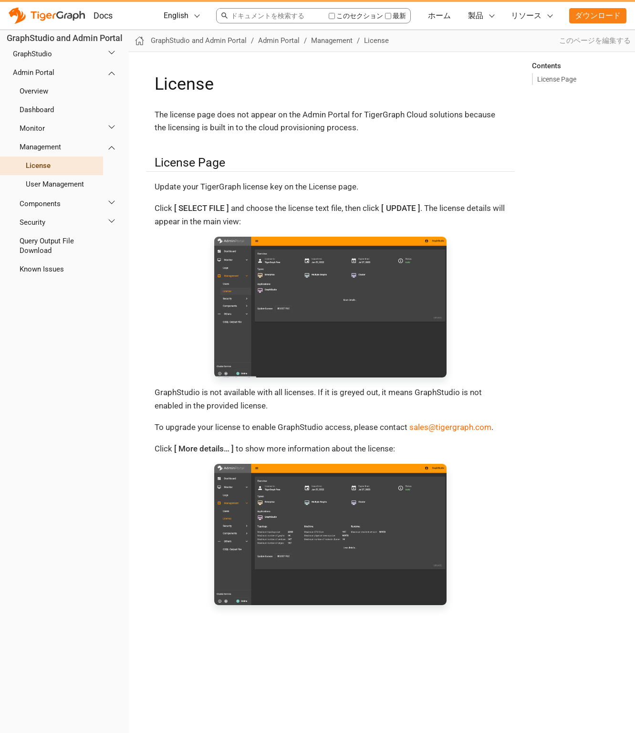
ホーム (439, 15)
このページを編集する (595, 40)
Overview (34, 91)
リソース (526, 15)
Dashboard (37, 109)
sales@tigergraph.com (450, 427)
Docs (103, 15)
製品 (475, 15)
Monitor (32, 128)
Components (40, 203)
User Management (55, 184)
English (176, 15)
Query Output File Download (47, 246)
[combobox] (272, 16)
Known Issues (42, 269)
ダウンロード (598, 15)
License (38, 165)
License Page (556, 79)
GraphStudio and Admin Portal (65, 38)
